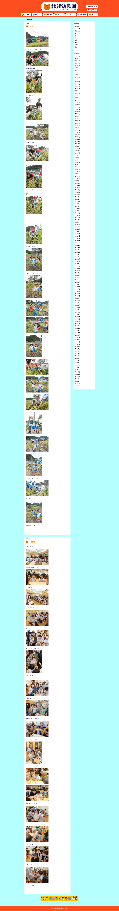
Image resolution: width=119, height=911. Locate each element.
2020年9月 (77, 166)
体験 (76, 30)
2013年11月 (77, 309)
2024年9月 (77, 83)
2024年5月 (77, 88)
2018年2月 (77, 219)
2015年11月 (77, 266)
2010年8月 (77, 378)
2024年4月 (77, 90)
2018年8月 (77, 208)
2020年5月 (77, 173)
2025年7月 (77, 67)
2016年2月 (77, 261)
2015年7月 (77, 274)
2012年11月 (77, 330)
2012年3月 (77, 344)
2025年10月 (77, 61)
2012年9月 (77, 334)
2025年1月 (77, 77)
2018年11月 (77, 203)
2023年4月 (77, 111)
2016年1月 (77, 263)
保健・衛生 (77, 31)
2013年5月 (77, 319)
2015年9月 (77, 270)
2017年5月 (77, 235)
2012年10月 (77, 332)
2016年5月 (77, 256)
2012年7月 (77, 337)
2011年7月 (77, 358)
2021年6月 (77, 150)
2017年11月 (77, 224)
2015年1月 (77, 284)
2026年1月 (77, 56)
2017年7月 (77, 231)
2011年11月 (77, 351)
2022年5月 (77, 130)
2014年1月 (77, 305)
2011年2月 (77, 367)
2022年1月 (77, 137)
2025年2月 (77, 76)
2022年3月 (77, 134)
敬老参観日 (33, 542)
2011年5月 (77, 362)
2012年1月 (77, 348)
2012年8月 (77, 335)
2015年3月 (77, 281)
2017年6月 (77, 233)
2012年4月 (77, 342)
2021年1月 (77, 159)
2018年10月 (77, 205)
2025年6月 (77, 69)
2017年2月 (77, 240)
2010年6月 (77, 381)
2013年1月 (77, 327)
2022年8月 (77, 125)
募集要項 (49, 14)
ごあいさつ (27, 14)
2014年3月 (77, 302)
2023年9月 (77, 102)
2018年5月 (77, 213)
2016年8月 (77, 251)
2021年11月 (77, 141)
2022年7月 (77, 127)
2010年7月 (77, 380)
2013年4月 (77, 321)
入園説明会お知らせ (92, 6)
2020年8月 (77, 168)
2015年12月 (77, 265)
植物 (76, 42)
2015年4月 (77, 279)
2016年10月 (77, 247)
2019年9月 (77, 187)
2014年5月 (77, 298)
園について (38, 14)
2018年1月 (77, 221)
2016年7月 (77, 252)
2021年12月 (77, 139)
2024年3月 (77, 92)
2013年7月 (77, 316)
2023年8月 (77, 104)
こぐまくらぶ (60, 14)
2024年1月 (77, 95)
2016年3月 (77, 259)
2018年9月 (77, 206)
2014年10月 (77, 289)
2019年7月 (77, 190)
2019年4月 (77, 194)
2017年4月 (77, 236)
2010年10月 (77, 374)
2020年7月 (77, 169)
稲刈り (31, 26)
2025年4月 (77, 72)
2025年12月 (77, 58)
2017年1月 (77, 242)
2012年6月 (77, 339)
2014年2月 (77, 304)
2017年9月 (77, 228)
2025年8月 (77, 65)
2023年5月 (77, 109)
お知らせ (77, 26)
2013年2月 (77, 325)
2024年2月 (77, 93)
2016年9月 (77, 249)
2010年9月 (77, 376)
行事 (76, 47)
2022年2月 (77, 136)
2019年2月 (77, 198)
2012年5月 (77, 341)
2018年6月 (77, 212)
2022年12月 (77, 118)
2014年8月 (77, 293)
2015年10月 (77, 268)
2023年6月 (77, 107)
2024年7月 (77, 84)
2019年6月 (77, 192)
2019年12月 (77, 182)
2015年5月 (77, 277)
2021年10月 (77, 143)
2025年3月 (77, 74)
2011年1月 (77, 369)
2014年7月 (77, 295)
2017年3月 (77, 238)
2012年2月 (77, 346)
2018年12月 (77, 201)
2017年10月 (77, 226)
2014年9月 (77, 291)
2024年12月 (77, 79)
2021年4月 (77, 153)
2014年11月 (77, 288)
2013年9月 (77, 312)
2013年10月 (77, 311)
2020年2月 (77, 178)
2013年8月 (77, 314)
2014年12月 (77, 286)
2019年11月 (77, 183)
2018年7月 (77, 210)
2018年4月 (77, 215)
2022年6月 (77, 129)
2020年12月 (77, 160)
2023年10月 (77, 100)
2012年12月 (77, 328)
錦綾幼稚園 (59, 6)
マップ (70, 14)
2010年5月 (77, 383)
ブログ (93, 14)
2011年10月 (77, 353)
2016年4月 (77, 258)
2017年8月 (77, 229)
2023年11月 (77, 99)
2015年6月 (77, 275)
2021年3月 (77, 155)
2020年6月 (77, 171)
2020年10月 (78, 164)
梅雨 (76, 40)
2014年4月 (77, 300)
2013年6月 (77, 318)
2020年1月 (77, 180)
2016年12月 (77, 244)
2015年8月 (77, 272)
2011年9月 (77, 355)
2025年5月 (77, 70)
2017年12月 (77, 222)
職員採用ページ (92, 10)
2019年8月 (77, 189)
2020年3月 (77, 176)
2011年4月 (77, 364)
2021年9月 (77, 145)
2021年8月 (77, 146)
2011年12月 (77, 350)
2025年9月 (77, 63)
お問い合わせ (82, 14)
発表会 (76, 44)
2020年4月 (77, 175)
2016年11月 (77, 245)
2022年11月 (77, 120)
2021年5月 (77, 152)
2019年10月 (77, 185)
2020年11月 (77, 162)
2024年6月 (77, 86)
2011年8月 (77, 357)
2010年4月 (77, 385)
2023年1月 (77, 116)
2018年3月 (77, 217)
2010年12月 (77, 371)
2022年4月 (77, 132)
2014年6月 (77, 296)
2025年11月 (77, 60)
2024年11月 (77, 81)
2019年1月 (77, 199)
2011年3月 (77, 365)
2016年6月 (77, 254)
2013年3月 (77, 323)
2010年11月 (77, 372)
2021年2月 (77, 157)
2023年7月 (77, 106)
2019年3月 (77, 196)
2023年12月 (77, 97)
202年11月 (77, 387)
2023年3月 (77, 113)
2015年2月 (77, 282)
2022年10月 (77, 122)
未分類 (76, 39)
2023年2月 (77, 114)
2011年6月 (77, 360)
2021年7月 (77, 148)
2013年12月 (77, 307)
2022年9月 (77, 123)
